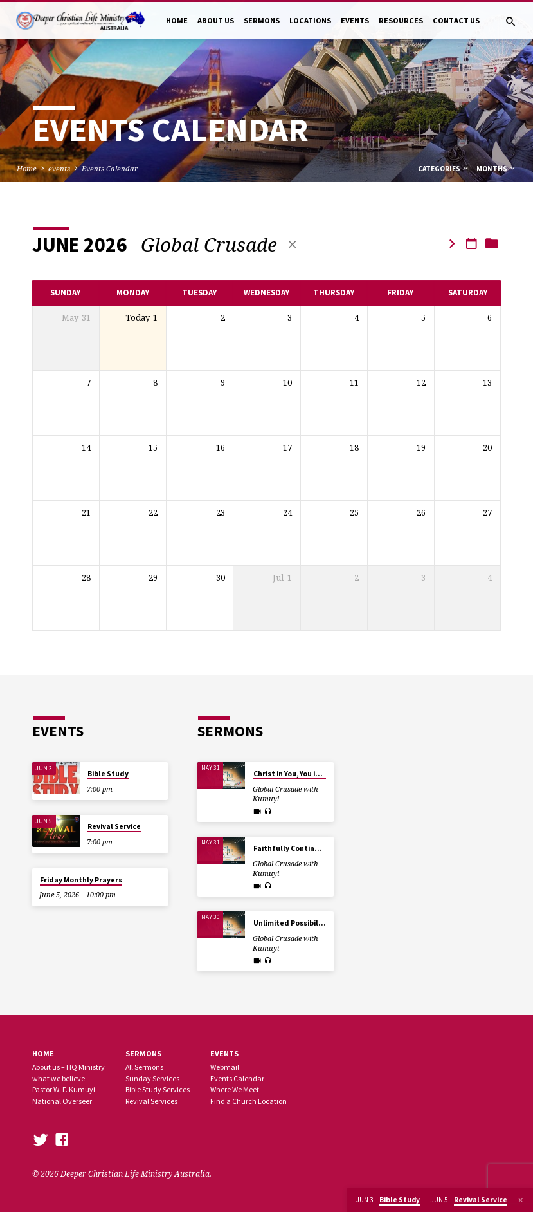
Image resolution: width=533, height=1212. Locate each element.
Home (27, 168)
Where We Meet (234, 1089)
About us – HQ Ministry (68, 1067)
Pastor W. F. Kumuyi (63, 1089)
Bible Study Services (157, 1089)
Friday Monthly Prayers (81, 879)
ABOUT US (215, 20)
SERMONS (262, 20)
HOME (177, 20)
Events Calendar (110, 168)
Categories (443, 168)
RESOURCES (401, 20)
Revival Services (151, 1101)
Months (496, 168)
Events (224, 1053)
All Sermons (144, 1067)
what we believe (58, 1078)
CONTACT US (456, 20)
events (59, 168)
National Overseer (62, 1101)
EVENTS (355, 20)
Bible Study (108, 773)
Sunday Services (152, 1078)
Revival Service (114, 826)
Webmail (224, 1067)
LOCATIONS (310, 20)
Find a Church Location (248, 1101)
